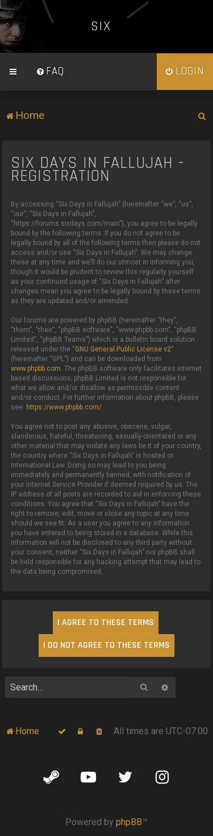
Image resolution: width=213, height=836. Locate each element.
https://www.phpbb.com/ (64, 407)
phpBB (129, 822)
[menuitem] (50, 71)
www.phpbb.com (36, 369)
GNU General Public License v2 (123, 349)
